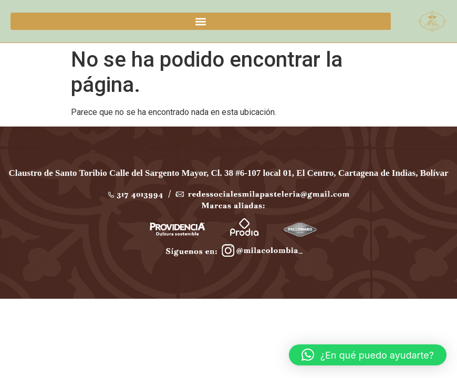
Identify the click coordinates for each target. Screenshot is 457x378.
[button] (201, 21)
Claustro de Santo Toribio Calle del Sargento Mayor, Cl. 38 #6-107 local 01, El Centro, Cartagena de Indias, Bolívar (229, 173)
